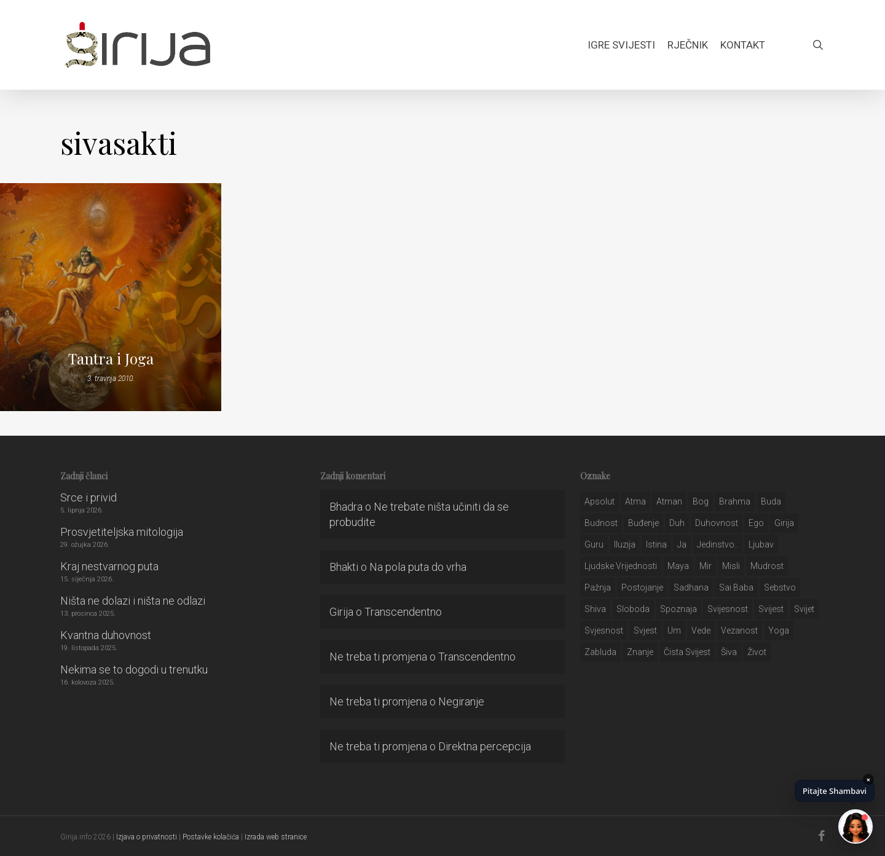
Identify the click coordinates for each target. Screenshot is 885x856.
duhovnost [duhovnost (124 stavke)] (716, 523)
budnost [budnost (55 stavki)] (601, 523)
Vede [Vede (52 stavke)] (700, 630)
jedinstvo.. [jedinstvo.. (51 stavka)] (717, 544)
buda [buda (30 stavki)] (771, 501)
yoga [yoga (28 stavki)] (778, 630)
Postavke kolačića (211, 837)
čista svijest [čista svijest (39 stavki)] (687, 652)
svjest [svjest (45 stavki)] (645, 630)
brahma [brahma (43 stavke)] (734, 501)
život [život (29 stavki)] (756, 652)
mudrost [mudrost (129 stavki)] (767, 566)
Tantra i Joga (111, 358)
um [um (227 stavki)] (674, 630)
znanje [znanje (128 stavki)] (640, 652)
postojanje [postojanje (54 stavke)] (642, 587)
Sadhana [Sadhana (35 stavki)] (691, 587)
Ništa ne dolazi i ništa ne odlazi (132, 600)
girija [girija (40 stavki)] (784, 523)
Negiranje (461, 701)
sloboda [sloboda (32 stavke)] (633, 609)
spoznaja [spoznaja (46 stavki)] (678, 609)
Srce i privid (88, 497)
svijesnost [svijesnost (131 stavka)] (727, 609)
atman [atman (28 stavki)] (669, 501)
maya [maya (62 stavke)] (678, 566)
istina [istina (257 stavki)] (656, 544)
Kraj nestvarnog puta (109, 566)
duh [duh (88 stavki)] (677, 523)
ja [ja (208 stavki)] (681, 544)
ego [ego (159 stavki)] (756, 523)
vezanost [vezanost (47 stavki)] (739, 630)
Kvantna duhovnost (105, 635)
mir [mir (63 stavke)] (705, 566)
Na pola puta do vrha (417, 566)
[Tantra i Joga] (110, 297)
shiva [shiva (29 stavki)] (595, 609)
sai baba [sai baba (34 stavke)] (736, 587)
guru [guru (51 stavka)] (594, 544)
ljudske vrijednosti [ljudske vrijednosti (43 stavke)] (620, 566)
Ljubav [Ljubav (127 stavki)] (761, 544)
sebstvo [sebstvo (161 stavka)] (780, 587)
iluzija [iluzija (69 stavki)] (624, 544)
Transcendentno (403, 611)
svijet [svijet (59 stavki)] (804, 609)
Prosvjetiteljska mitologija (121, 531)
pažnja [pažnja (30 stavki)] (597, 587)
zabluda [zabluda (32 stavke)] (600, 652)
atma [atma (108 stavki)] (635, 501)
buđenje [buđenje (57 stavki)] (643, 523)
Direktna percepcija (484, 746)
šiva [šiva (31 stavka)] (729, 652)
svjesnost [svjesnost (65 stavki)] (603, 630)
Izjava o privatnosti (146, 837)
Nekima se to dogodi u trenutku (134, 669)
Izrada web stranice (276, 837)
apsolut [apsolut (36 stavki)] (599, 501)
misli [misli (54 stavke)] (731, 566)
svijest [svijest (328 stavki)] (771, 609)
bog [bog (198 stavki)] (701, 501)
